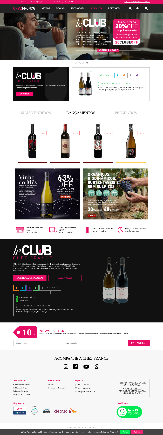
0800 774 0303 (83, 385)
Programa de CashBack (21, 394)
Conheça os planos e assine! (137, 2)
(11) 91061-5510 (82, 388)
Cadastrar (138, 343)
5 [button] (85, 63)
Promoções (77, 8)
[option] (32, 141)
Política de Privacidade (21, 391)
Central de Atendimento (21, 385)
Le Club (96, 8)
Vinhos (46, 8)
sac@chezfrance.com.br (85, 392)
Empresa (51, 385)
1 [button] (76, 63)
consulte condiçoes (32, 232)
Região (60, 8)
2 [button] (78, 63)
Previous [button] (15, 38)
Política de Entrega (20, 388)
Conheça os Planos (30, 277)
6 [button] (87, 63)
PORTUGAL (114, 8)
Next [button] (147, 38)
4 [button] (83, 63)
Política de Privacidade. (110, 432)
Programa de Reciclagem (57, 388)
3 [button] (80, 63)
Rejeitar (137, 432)
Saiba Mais (65, 277)
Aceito (125, 432)
